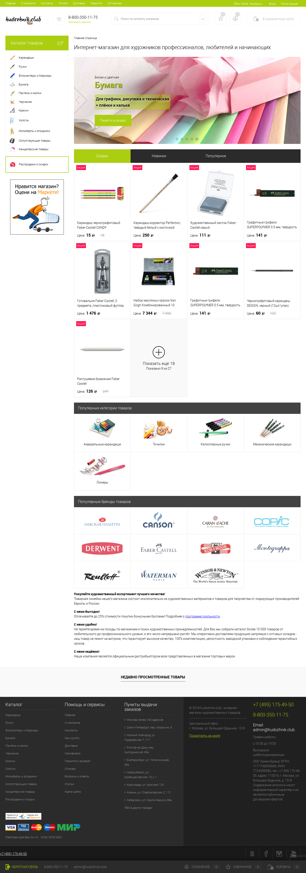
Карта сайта (73, 791)
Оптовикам (115, 3)
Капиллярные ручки (215, 444)
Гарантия (96, 3)
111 (201, 235)
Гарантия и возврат (78, 761)
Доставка (79, 3)
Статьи (69, 784)
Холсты (10, 768)
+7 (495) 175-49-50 (13, 854)
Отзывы (70, 768)
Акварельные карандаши (102, 444)
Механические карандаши (272, 444)
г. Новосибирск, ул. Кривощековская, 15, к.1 (140, 775)
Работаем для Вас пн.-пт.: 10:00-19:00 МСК (33, 837)
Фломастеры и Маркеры (21, 730)
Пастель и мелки (16, 745)
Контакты (47, 3)
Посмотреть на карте (204, 735)
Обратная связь (21, 867)
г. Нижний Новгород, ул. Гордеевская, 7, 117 (139, 737)
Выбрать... (257, 3)
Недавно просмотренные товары (153, 677)
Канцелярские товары (20, 791)
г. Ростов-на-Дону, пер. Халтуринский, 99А (139, 750)
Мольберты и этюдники (21, 776)
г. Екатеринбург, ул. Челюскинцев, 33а (146, 762)
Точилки (159, 444)
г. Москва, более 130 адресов (143, 719)
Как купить (72, 738)
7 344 (152, 313)
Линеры (102, 482)
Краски (10, 761)
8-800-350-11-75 (56, 867)
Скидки (102, 156)
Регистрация (289, 3)
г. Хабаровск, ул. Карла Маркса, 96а (148, 800)
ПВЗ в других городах (138, 807)
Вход (272, 3)
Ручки (9, 722)
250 (144, 235)
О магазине (28, 3)
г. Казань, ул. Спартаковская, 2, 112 (147, 792)
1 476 (90, 313)
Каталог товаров (37, 43)
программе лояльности (202, 616)
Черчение (11, 753)
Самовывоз (73, 753)
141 (258, 235)
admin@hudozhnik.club (274, 729)
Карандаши (13, 715)
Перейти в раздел (113, 120)
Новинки (159, 156)
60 (261, 313)
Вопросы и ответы (77, 776)
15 (90, 235)
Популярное (216, 156)
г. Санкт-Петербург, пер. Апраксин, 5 (148, 727)
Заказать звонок (79, 22)
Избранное (244, 867)
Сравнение (202, 867)
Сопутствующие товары (21, 784)
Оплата (63, 3)
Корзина (284, 867)
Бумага (10, 738)
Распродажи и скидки (20, 799)
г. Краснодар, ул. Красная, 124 (144, 784)
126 (93, 391)
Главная (10, 3)
